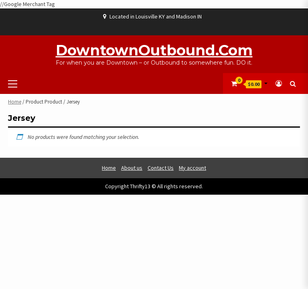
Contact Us (161, 167)
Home (14, 101)
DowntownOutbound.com (154, 50)
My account (192, 167)
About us (131, 167)
